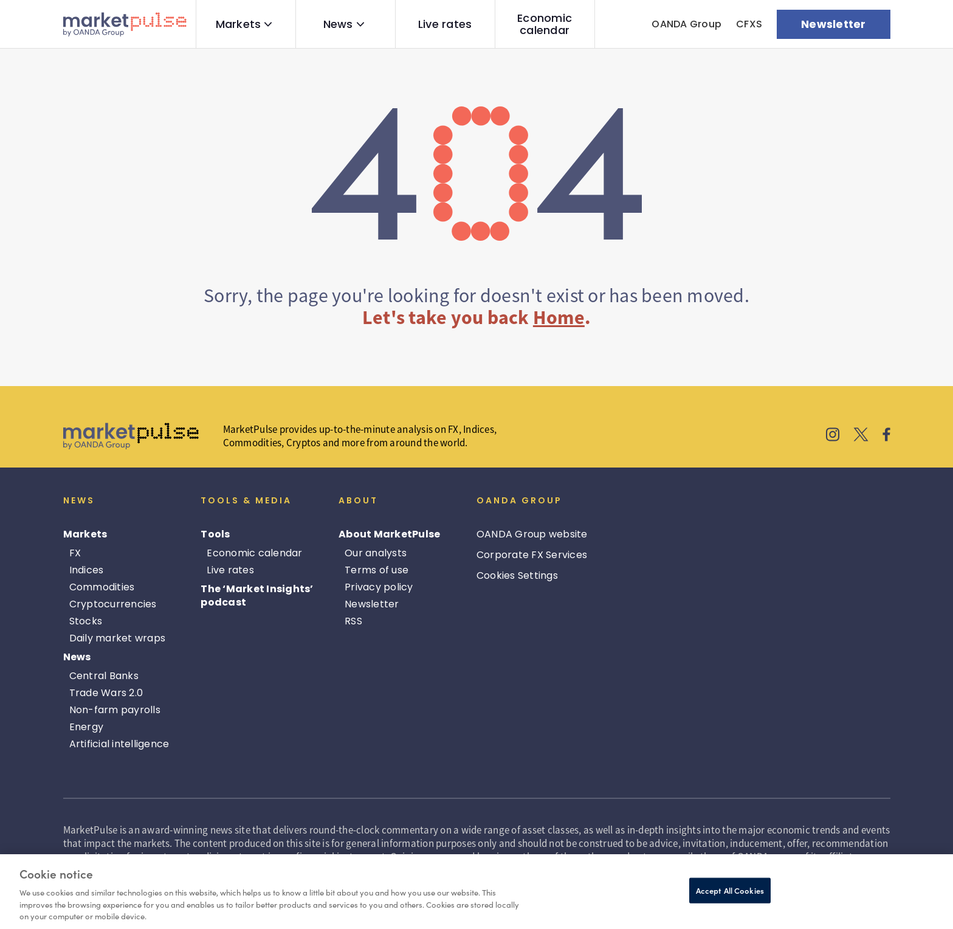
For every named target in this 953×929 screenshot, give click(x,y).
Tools (215, 534)
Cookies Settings (517, 575)
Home (559, 317)
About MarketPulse (389, 534)
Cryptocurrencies (113, 604)
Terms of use (376, 570)
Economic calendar (544, 24)
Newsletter (372, 604)
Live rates (445, 24)
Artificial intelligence (119, 744)
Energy (86, 727)
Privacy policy (379, 587)
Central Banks (104, 676)
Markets (238, 24)
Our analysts (376, 553)
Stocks (86, 621)
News (338, 24)
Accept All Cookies (730, 890)
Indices (86, 570)
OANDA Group (686, 24)
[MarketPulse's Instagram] (833, 435)
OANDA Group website (532, 534)
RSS (353, 621)
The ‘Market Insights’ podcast (257, 595)
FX (75, 553)
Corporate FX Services (531, 555)
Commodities (102, 587)
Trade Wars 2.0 (106, 693)
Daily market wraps (117, 638)
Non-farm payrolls (114, 710)
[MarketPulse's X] (861, 436)
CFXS (749, 24)
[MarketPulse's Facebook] (886, 435)
